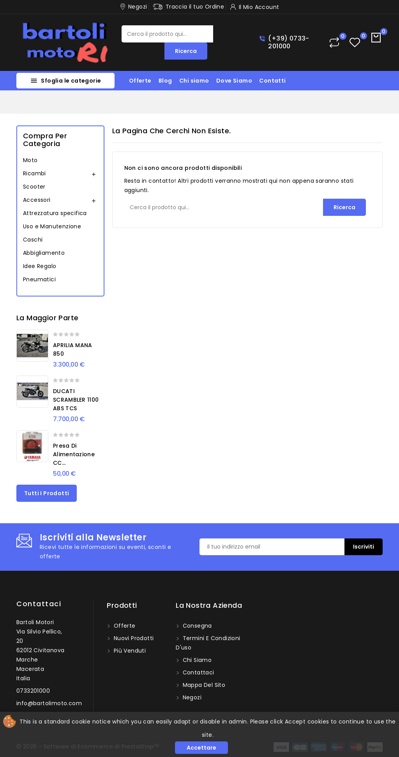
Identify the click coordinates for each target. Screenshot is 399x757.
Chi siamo (194, 81)
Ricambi (34, 173)
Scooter (34, 187)
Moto (30, 160)
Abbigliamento (44, 253)
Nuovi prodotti (133, 638)
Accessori (37, 200)
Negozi (191, 697)
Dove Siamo (234, 81)
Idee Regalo (39, 266)
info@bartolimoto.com (49, 703)
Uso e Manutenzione (52, 226)
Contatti (272, 81)
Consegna (196, 626)
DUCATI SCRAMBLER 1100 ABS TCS (76, 399)
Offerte (140, 81)
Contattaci (38, 604)
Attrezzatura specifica (55, 213)
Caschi (32, 240)
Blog (165, 81)
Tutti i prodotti (46, 493)
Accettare (201, 748)
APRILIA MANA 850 (72, 349)
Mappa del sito (203, 685)
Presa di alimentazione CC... (74, 454)
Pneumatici (39, 279)
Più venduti (129, 651)
